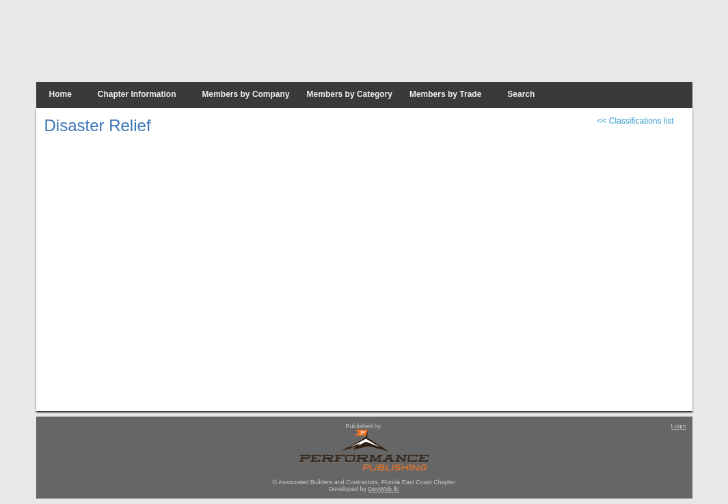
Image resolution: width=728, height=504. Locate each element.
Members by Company (246, 94)
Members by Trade (445, 94)
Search (521, 94)
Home (60, 94)
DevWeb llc (383, 489)
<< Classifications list (635, 121)
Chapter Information (137, 94)
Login (678, 426)
